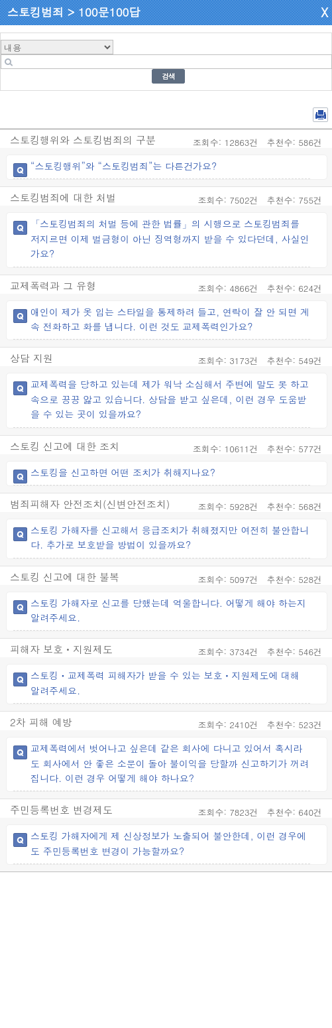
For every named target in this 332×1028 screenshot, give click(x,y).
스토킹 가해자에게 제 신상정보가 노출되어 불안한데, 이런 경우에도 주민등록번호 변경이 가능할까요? (168, 843)
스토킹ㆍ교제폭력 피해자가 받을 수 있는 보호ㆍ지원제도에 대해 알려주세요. (165, 682)
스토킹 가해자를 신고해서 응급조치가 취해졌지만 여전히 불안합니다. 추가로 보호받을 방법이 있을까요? (169, 537)
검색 (168, 76)
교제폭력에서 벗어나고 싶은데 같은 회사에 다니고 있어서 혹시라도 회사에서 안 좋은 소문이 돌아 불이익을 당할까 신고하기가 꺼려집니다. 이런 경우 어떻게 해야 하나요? (169, 763)
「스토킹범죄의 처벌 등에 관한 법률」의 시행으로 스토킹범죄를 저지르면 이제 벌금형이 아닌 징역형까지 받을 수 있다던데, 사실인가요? (169, 238)
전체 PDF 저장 (320, 114)
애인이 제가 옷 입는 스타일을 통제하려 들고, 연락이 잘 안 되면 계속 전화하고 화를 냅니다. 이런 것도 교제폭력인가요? (169, 319)
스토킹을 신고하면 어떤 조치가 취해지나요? (122, 472)
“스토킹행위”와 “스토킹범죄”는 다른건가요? (123, 165)
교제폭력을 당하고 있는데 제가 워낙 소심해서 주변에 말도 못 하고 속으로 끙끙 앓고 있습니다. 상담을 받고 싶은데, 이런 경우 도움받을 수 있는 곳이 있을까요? (169, 398)
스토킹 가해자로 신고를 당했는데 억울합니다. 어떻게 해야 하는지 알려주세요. (168, 610)
